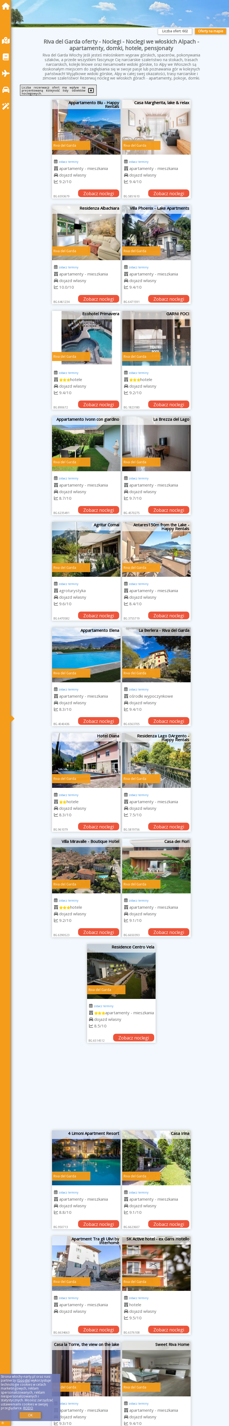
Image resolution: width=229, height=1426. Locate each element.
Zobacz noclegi (98, 194)
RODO (28, 1408)
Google (23, 1380)
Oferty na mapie (210, 31)
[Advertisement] (121, 1089)
